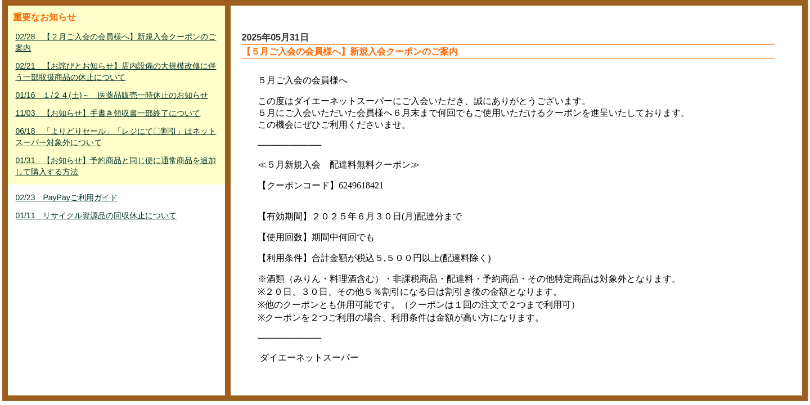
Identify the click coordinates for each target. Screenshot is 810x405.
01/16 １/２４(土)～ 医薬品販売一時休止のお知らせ (111, 95)
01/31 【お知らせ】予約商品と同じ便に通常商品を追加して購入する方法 (115, 166)
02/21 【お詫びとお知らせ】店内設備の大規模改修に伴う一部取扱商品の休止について (115, 71)
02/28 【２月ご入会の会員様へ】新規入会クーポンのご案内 (115, 42)
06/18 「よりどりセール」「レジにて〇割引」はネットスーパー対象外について (115, 137)
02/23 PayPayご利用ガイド (66, 197)
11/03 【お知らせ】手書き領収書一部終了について (107, 113)
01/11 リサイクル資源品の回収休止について (96, 215)
